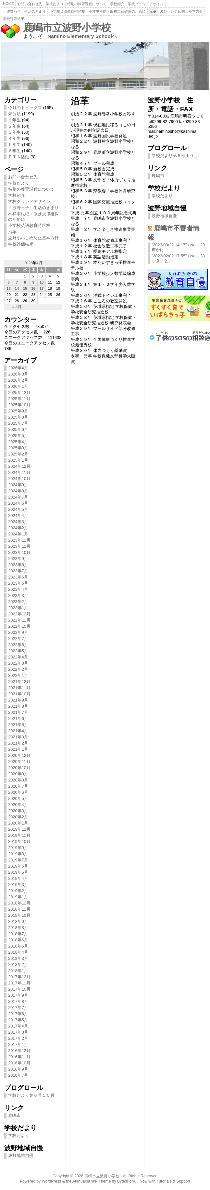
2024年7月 (18, 497)
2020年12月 (19, 755)
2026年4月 (18, 367)
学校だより (55, 4)
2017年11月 (19, 983)
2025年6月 (18, 429)
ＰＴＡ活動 (18, 156)
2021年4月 (18, 730)
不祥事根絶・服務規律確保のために (117, 11)
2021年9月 (18, 700)
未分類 (14, 113)
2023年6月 (18, 577)
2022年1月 (18, 675)
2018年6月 (18, 939)
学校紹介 (117, 4)
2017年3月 (18, 1032)
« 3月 (16, 307)
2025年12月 (19, 392)
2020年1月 (18, 823)
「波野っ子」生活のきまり (24, 11)
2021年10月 (19, 693)
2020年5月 (18, 798)
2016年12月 (19, 1050)
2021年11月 (19, 687)
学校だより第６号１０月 (31, 1095)
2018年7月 (18, 933)
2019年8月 (18, 853)
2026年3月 (18, 374)
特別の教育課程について (86, 4)
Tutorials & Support (173, 1181)
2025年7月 (18, 423)
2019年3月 (18, 884)
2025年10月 (19, 404)
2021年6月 (18, 718)
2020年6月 (18, 792)
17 (42, 288)
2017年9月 (18, 995)
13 (8, 288)
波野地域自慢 (20, 1155)
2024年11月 (19, 472)
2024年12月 (19, 466)
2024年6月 (18, 503)
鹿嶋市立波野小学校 (67, 27)
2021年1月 (18, 749)
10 (42, 282)
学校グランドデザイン (146, 4)
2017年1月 (18, 1044)
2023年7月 (18, 570)
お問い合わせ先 (29, 4)
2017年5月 (18, 1019)
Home (8, 4)
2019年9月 (18, 847)
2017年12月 (19, 976)
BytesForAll (127, 1181)
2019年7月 (18, 860)
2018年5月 (18, 946)
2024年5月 (18, 509)
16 (33, 288)
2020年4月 (18, 804)
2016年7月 (18, 1075)
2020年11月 (19, 761)
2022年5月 (18, 650)
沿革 (152, 11)
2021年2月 (18, 743)
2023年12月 (19, 540)
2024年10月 (19, 478)
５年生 (14, 144)
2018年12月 (19, 903)
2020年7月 (18, 786)
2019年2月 (18, 890)
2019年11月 (19, 835)
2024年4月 (18, 515)
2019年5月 (18, 872)
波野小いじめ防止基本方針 (181, 11)
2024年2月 (18, 527)
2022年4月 (18, 657)
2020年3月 (18, 810)
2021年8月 (18, 706)
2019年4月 (18, 878)
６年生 (14, 150)
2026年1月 (18, 386)
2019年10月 (19, 841)
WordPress (51, 1181)
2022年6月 (18, 644)
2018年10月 (19, 915)
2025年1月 (18, 460)
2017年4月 (18, 1026)
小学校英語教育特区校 (67, 11)
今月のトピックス (25, 107)
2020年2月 (18, 816)
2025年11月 (19, 398)
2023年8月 (18, 564)
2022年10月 (19, 626)
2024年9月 (18, 484)
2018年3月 (18, 958)
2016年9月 (18, 1069)
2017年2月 (18, 1038)
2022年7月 (18, 638)
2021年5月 (18, 724)
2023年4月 (18, 589)
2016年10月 (19, 1063)
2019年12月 (19, 829)
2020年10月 (19, 767)
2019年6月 (18, 866)
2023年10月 (19, 552)
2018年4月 (18, 952)
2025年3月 (18, 447)
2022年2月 (18, 669)
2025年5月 (18, 435)
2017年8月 (18, 1001)
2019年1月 (18, 896)
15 (25, 288)
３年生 (14, 132)
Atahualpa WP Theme (91, 1181)
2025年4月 (18, 441)
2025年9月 (18, 411)
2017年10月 (19, 989)
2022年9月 (18, 632)
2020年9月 (18, 773)
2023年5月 (18, 583)
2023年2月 (18, 601)
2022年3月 (18, 663)
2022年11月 (19, 620)
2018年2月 (18, 964)
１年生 (14, 120)
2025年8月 (18, 417)
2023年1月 (18, 607)
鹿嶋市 (14, 1115)
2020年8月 (18, 780)
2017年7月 (18, 1007)
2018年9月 (18, 921)
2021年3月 (18, 737)
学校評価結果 (13, 19)
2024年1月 (18, 534)
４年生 (14, 138)
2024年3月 (18, 521)
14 (17, 288)
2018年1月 (18, 970)
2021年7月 (18, 712)
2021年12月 (19, 681)
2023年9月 (18, 558)
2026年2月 (18, 380)
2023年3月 (18, 595)
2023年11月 (19, 546)
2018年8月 (18, 927)
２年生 (14, 126)
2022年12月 (19, 614)
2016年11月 (19, 1056)
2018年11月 (19, 909)
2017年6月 (18, 1013)
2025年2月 (18, 454)
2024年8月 (18, 490)
